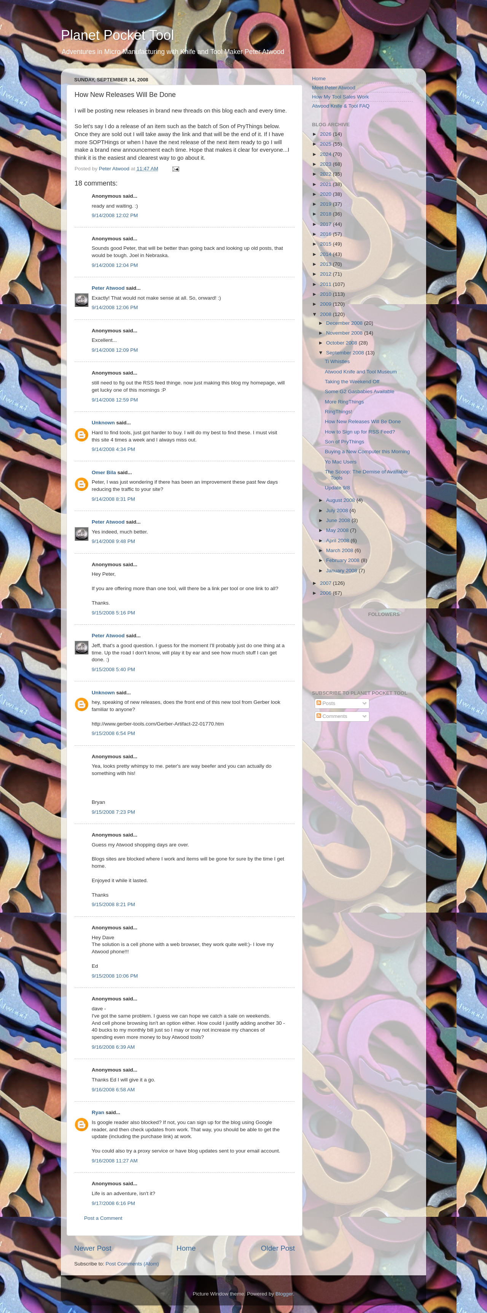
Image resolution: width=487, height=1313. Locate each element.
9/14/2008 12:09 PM (115, 350)
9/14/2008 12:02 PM (115, 215)
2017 (326, 224)
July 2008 (338, 510)
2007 (326, 583)
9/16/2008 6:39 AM (113, 1047)
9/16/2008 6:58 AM (113, 1089)
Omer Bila (104, 472)
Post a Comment (103, 1218)
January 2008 (342, 570)
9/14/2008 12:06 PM (115, 307)
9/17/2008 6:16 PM (113, 1203)
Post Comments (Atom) (132, 1264)
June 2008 (339, 520)
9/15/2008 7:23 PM (113, 812)
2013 (326, 264)
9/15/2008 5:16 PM (113, 613)
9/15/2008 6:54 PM (113, 733)
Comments (332, 716)
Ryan (98, 1112)
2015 (326, 244)
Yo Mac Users (341, 462)
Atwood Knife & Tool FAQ (340, 106)
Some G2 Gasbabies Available (360, 391)
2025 (326, 144)
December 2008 (345, 323)
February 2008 (343, 560)
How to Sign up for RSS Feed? (360, 432)
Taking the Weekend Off (352, 381)
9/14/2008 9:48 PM (113, 541)
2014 (326, 254)
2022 (326, 174)
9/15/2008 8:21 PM (113, 904)
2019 (326, 204)
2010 (326, 294)
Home (186, 1248)
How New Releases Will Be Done (363, 421)
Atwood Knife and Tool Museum (361, 372)
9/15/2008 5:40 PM (113, 669)
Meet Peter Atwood (333, 87)
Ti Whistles (337, 361)
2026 (326, 134)
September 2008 (346, 353)
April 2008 (338, 540)
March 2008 (340, 550)
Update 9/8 (337, 488)
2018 (326, 214)
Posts (326, 703)
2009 (326, 304)
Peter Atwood (108, 288)
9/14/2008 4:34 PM (113, 449)
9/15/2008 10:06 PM (115, 976)
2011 (326, 284)
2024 (326, 154)
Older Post (278, 1248)
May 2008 (338, 530)
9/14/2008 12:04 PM (115, 265)
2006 (326, 593)
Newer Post (92, 1248)
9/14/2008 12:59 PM (115, 400)
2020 (326, 194)
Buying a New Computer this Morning (367, 451)
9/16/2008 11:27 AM (115, 1161)
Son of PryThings (344, 442)
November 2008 (345, 333)
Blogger (284, 1294)
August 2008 (341, 500)
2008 (326, 314)
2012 (326, 274)
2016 (326, 234)
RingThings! (338, 411)
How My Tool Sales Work (340, 97)
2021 (326, 184)
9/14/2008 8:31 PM (113, 499)
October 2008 (342, 343)
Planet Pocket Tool (117, 35)
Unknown (103, 422)
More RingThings (344, 402)
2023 (326, 164)
